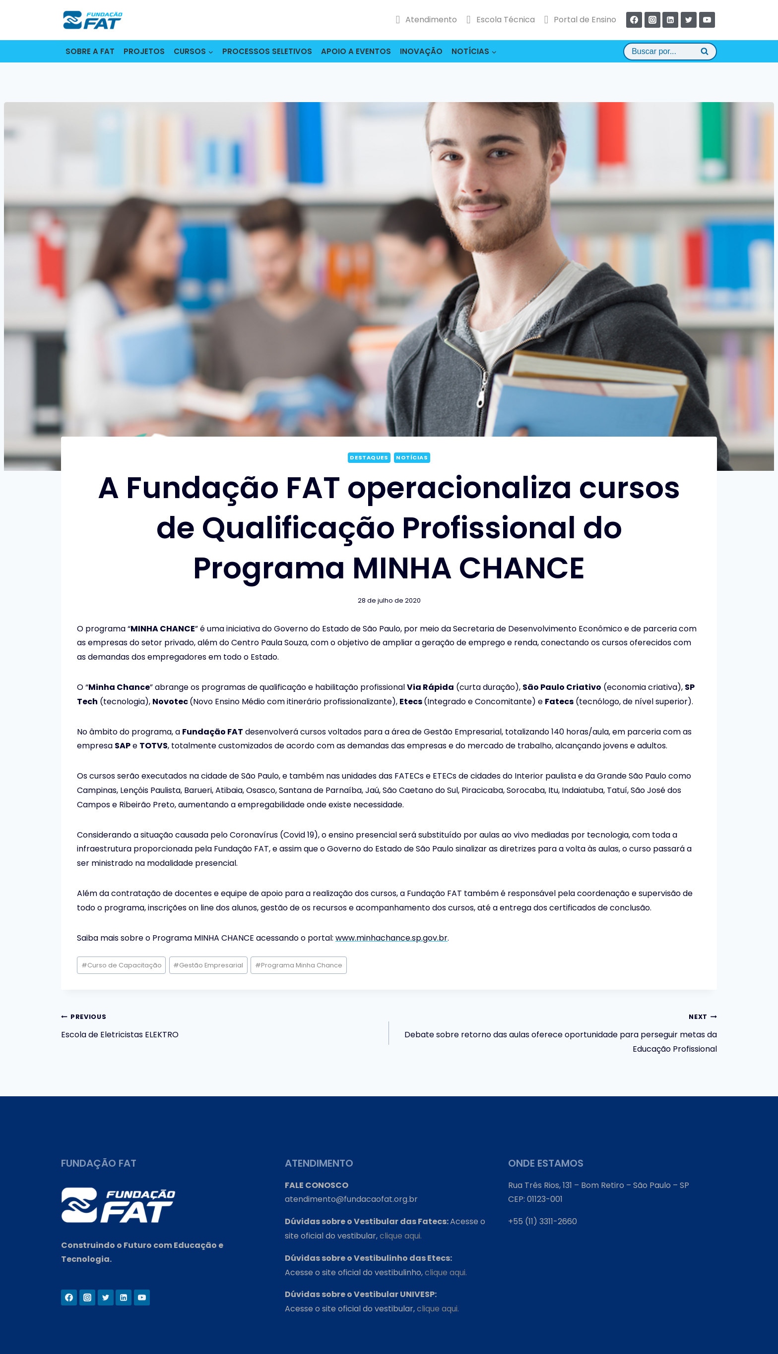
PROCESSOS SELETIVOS (267, 51)
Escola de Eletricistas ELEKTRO (221, 1025)
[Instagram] (652, 20)
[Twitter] (689, 20)
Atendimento (426, 20)
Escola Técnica (500, 20)
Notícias (412, 457)
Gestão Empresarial (208, 965)
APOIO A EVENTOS (356, 51)
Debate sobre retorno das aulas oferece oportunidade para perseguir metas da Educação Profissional (557, 1032)
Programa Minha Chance (298, 965)
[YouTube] (707, 20)
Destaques (369, 457)
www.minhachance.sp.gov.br (391, 938)
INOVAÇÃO (421, 51)
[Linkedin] (670, 20)
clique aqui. (401, 1235)
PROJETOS (144, 51)
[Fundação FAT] (93, 19)
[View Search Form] (670, 51)
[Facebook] (634, 20)
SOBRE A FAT (90, 51)
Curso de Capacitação (121, 965)
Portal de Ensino (580, 20)
